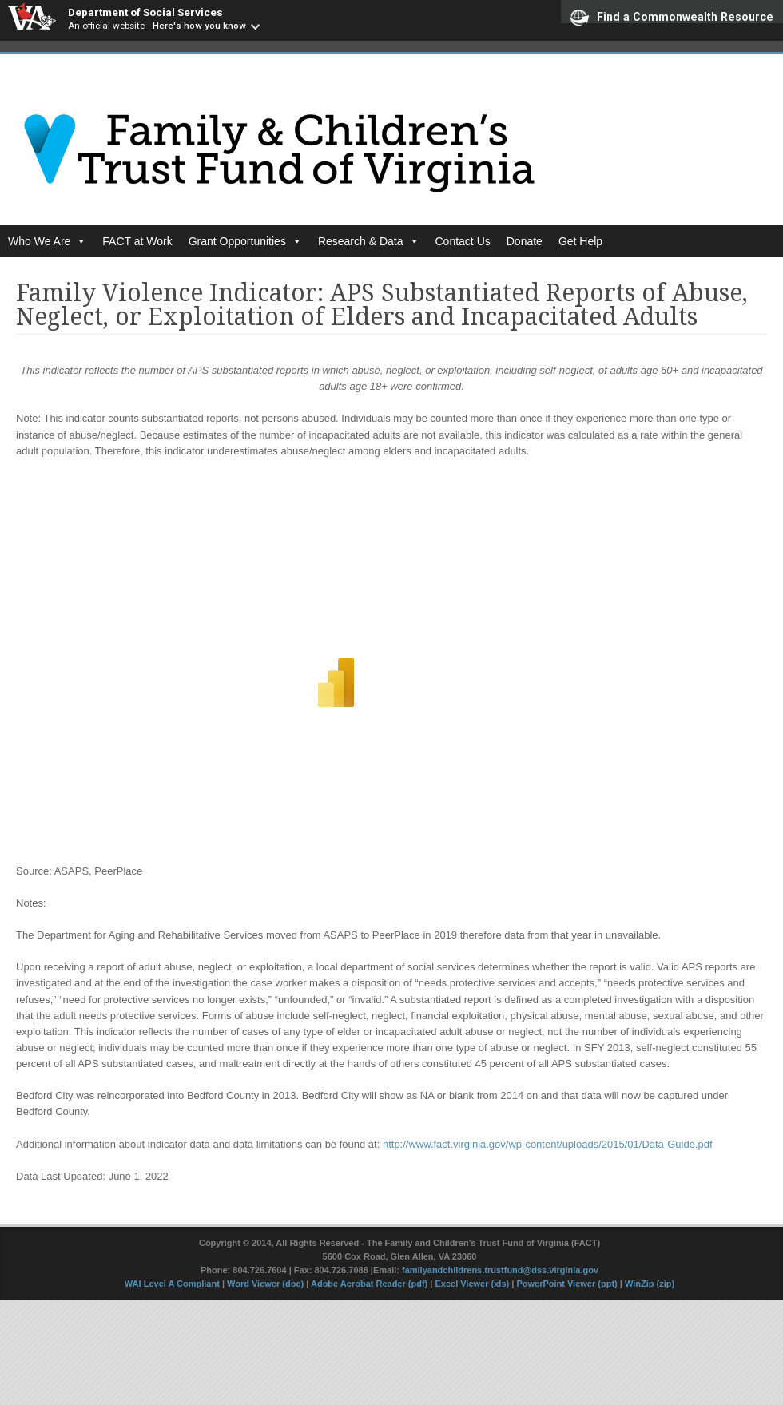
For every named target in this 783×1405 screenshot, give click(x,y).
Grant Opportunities (245, 241)
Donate (525, 241)
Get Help (580, 241)
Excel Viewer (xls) (472, 1283)
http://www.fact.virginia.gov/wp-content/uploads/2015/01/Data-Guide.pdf (548, 1144)
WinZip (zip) (649, 1283)
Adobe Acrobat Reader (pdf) (369, 1283)
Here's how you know (199, 25)
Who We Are (47, 241)
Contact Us (463, 241)
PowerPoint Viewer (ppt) (566, 1283)
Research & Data (368, 241)
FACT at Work (137, 241)
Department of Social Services (145, 12)
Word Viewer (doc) (265, 1283)
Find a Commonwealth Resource (671, 16)
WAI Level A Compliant (173, 1283)
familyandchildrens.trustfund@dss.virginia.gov (500, 1270)
